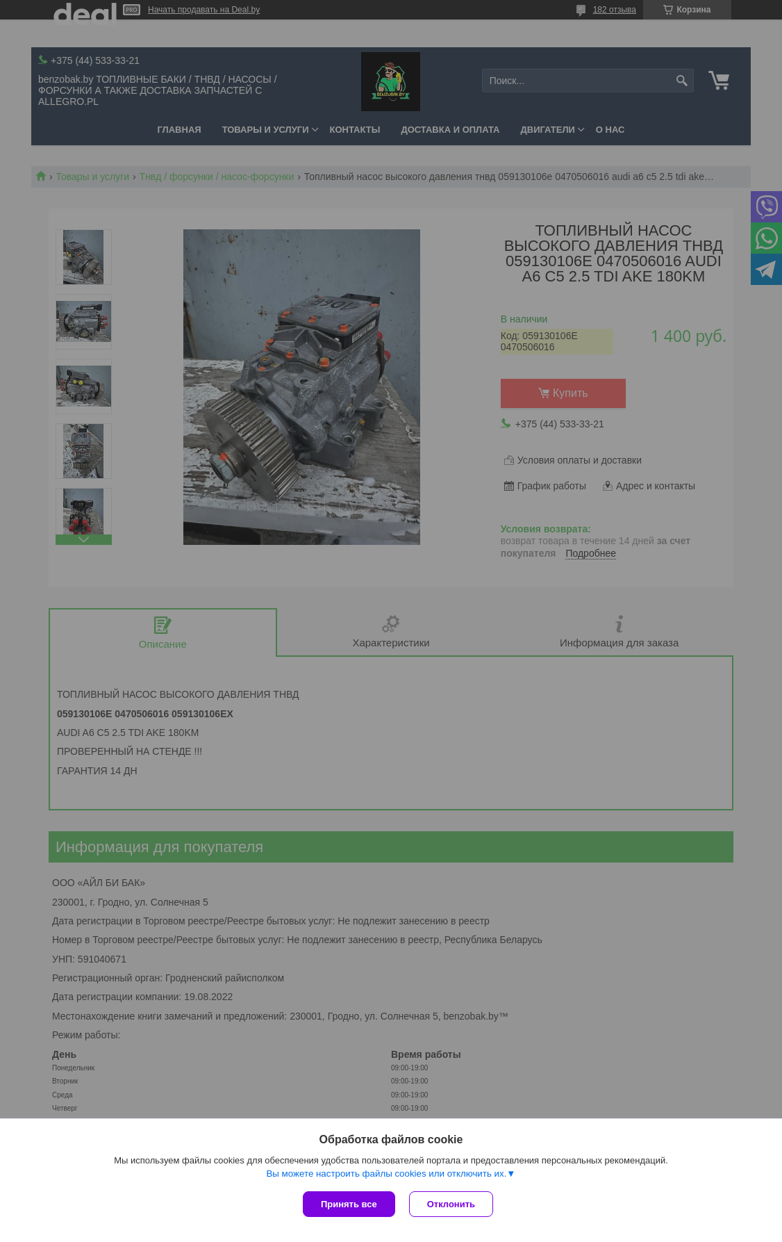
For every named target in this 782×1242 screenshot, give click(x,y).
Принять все (349, 1204)
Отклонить (451, 1204)
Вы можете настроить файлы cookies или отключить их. (386, 1173)
